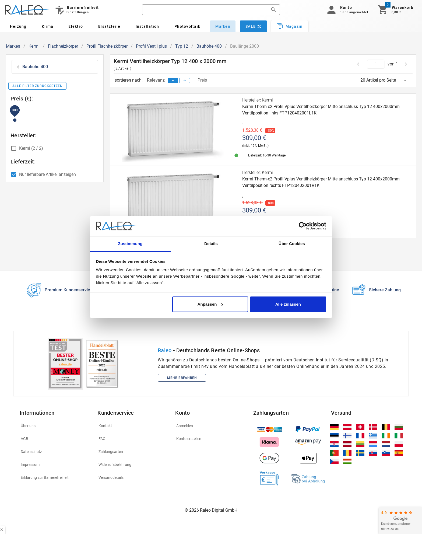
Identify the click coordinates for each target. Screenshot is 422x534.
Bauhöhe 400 (209, 46)
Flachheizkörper (63, 46)
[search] (205, 9)
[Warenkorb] (395, 10)
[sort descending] (173, 80)
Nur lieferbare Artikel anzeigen (47, 174)
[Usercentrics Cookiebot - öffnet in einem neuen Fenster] (302, 226)
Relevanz (156, 80)
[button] (347, 10)
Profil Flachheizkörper (107, 46)
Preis (202, 80)
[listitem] (55, 425)
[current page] (376, 64)
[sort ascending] (184, 80)
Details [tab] (211, 243)
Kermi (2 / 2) (31, 148)
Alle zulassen (288, 304)
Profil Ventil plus (151, 46)
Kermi (34, 46)
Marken (13, 46)
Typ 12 (181, 46)
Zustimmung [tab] (130, 243)
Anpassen (210, 304)
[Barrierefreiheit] (76, 10)
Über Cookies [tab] (292, 243)
